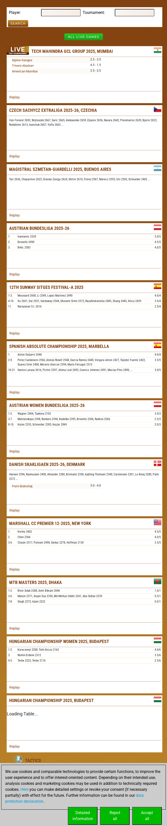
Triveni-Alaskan (23, 65)
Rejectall (115, 815)
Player (14, 12)
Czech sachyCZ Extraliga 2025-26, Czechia (53, 110)
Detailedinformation (82, 815)
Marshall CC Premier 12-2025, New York (50, 523)
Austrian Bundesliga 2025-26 (39, 228)
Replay (14, 97)
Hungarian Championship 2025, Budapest (51, 700)
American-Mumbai (25, 71)
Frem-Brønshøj (22, 486)
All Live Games (83, 37)
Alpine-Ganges (22, 60)
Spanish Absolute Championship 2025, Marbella (59, 346)
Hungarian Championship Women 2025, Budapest (59, 641)
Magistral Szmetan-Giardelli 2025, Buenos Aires (60, 169)
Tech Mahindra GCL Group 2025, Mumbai (72, 51)
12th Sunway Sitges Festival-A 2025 (46, 287)
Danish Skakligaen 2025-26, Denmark (47, 464)
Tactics (33, 760)
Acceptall (147, 815)
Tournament (93, 12)
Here (24, 789)
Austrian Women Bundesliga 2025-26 (47, 405)
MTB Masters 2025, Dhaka (35, 582)
